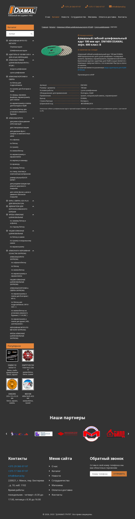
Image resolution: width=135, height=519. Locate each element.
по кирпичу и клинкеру (18, 160)
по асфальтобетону (18, 262)
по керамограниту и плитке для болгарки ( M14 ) (19, 296)
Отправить (119, 474)
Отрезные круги (16, 47)
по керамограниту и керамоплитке (17, 155)
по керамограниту (17, 247)
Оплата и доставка (107, 17)
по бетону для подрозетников (16, 84)
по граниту (14, 147)
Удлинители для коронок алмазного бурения (18, 209)
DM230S (12, 394)
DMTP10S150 (28, 365)
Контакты (122, 17)
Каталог (55, 17)
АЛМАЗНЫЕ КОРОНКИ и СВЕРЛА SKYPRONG (19, 289)
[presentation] (6, 433)
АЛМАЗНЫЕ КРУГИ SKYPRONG (17, 258)
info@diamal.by (117, 6)
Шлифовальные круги (18, 50)
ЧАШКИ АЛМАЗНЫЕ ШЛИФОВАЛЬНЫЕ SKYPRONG (17, 282)
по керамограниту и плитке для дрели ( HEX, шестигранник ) (20, 321)
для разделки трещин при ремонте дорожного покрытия (20, 186)
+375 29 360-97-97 (71, 6)
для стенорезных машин (19, 127)
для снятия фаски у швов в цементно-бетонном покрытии (20, 194)
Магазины (92, 17)
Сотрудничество (78, 17)
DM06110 (12, 365)
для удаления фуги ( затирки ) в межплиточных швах (20, 133)
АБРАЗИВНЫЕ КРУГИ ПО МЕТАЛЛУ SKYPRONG (19, 328)
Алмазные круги (16, 118)
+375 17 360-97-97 (95, 6)
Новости (65, 17)
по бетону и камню (17, 237)
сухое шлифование (17, 73)
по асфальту (14, 140)
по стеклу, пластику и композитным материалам (20, 172)
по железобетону (16, 151)
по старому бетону (17, 227)
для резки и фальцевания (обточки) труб (20, 122)
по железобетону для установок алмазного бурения (18, 111)
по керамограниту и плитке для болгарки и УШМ (20, 104)
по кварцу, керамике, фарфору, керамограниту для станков (20, 97)
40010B (28, 394)
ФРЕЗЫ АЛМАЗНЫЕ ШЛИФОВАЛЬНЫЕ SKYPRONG (17, 335)
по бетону (14, 143)
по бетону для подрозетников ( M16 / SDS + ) (20, 304)
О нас (47, 17)
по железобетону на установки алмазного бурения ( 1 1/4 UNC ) (19, 312)
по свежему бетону (17, 168)
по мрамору (15, 164)
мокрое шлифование (18, 69)
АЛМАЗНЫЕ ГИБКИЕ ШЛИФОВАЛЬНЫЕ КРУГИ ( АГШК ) (19, 63)
